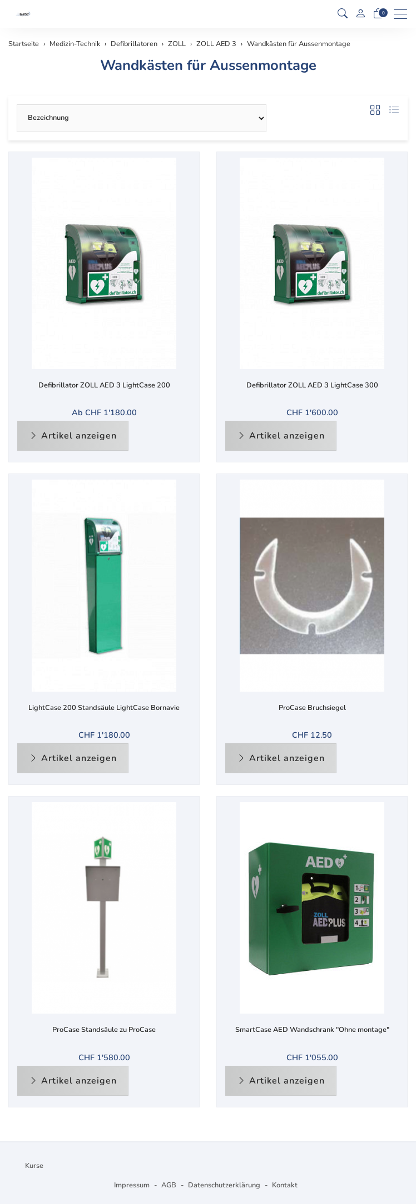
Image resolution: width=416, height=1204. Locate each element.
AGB (168, 1185)
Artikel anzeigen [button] (73, 435)
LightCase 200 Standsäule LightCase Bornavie (104, 708)
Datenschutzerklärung (224, 1185)
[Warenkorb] (378, 14)
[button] (342, 14)
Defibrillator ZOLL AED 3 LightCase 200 (104, 385)
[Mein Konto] (360, 14)
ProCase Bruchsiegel (312, 708)
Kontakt (285, 1185)
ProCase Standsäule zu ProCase (104, 1030)
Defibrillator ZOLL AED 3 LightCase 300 (312, 385)
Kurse (34, 1166)
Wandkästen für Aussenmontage (208, 65)
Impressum (132, 1185)
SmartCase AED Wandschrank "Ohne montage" (312, 1030)
